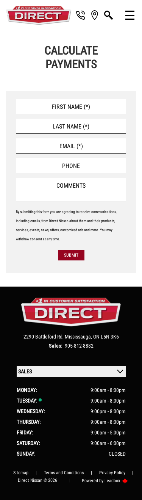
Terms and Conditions (64, 472)
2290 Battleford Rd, (44, 337)
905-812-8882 (79, 346)
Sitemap (20, 472)
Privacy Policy (112, 472)
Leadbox (116, 480)
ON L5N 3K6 (106, 337)
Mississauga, (79, 337)
